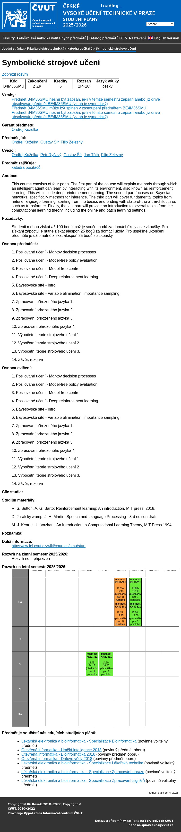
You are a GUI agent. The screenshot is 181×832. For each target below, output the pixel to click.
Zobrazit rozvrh (15, 74)
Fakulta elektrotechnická (45, 48)
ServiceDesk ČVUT (159, 820)
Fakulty (9, 38)
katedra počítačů (80, 48)
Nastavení (137, 38)
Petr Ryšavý (50, 155)
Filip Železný (72, 142)
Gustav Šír (49, 142)
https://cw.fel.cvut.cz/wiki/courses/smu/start (49, 546)
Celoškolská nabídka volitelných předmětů (51, 38)
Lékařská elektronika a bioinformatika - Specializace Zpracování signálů (83, 780)
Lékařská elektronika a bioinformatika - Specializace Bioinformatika (79, 741)
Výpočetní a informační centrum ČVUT (53, 813)
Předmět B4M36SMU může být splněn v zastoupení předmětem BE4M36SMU (79, 108)
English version (163, 38)
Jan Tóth (91, 155)
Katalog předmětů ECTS (108, 38)
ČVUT (12, 808)
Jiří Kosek (34, 804)
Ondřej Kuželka (25, 129)
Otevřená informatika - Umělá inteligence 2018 (61, 750)
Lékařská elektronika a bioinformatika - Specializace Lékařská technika (82, 763)
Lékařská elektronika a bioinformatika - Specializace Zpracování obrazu (82, 772)
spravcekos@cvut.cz (157, 825)
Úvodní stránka (12, 48)
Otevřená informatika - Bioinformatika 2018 (58, 754)
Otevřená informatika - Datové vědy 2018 (56, 759)
